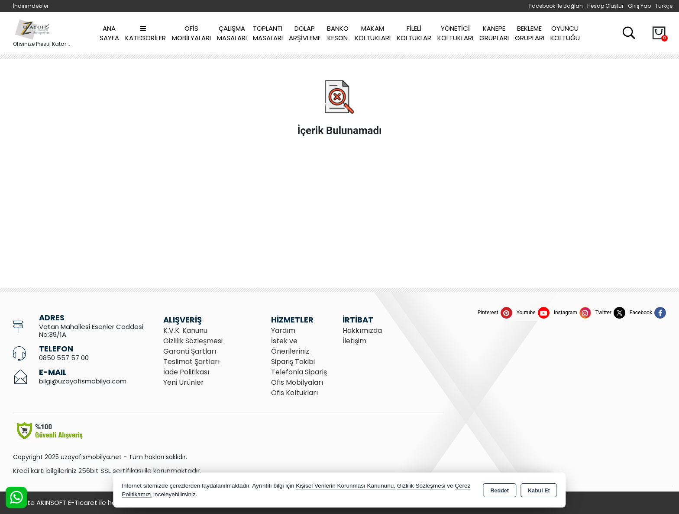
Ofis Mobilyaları (191, 33)
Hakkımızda (362, 330)
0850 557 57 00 (64, 357)
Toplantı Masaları (268, 33)
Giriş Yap (639, 6)
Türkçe (664, 6)
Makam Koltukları (373, 33)
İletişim (354, 341)
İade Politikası (186, 372)
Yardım (283, 330)
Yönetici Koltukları (455, 33)
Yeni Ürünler (183, 382)
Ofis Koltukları (294, 393)
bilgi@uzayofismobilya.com (82, 381)
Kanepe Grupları (494, 33)
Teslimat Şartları (191, 362)
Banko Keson (338, 33)
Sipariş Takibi (293, 362)
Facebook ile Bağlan (556, 6)
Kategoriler (145, 34)
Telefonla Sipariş (299, 372)
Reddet (500, 491)
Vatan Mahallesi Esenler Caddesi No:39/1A (91, 330)
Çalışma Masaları (232, 33)
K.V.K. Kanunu (185, 330)
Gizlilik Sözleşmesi (193, 341)
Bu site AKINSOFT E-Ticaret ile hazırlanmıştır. (82, 502)
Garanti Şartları (189, 351)
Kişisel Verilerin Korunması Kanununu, (345, 485)
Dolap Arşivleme (305, 33)
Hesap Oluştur (605, 6)
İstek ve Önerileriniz (290, 346)
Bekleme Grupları (529, 33)
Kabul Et (539, 491)
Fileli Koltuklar (414, 33)
